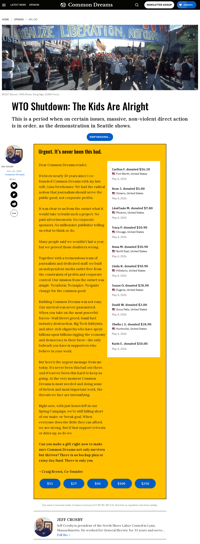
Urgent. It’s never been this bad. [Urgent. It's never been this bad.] (70, 151)
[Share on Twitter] (14, 185)
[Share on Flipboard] (14, 194)
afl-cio (33, 19)
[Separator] (14, 213)
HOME (5, 19)
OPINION (34, 4)
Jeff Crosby (70, 519)
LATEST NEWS (18, 4)
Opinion (19, 19)
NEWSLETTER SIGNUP (159, 5)
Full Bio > (63, 535)
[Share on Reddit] (14, 203)
